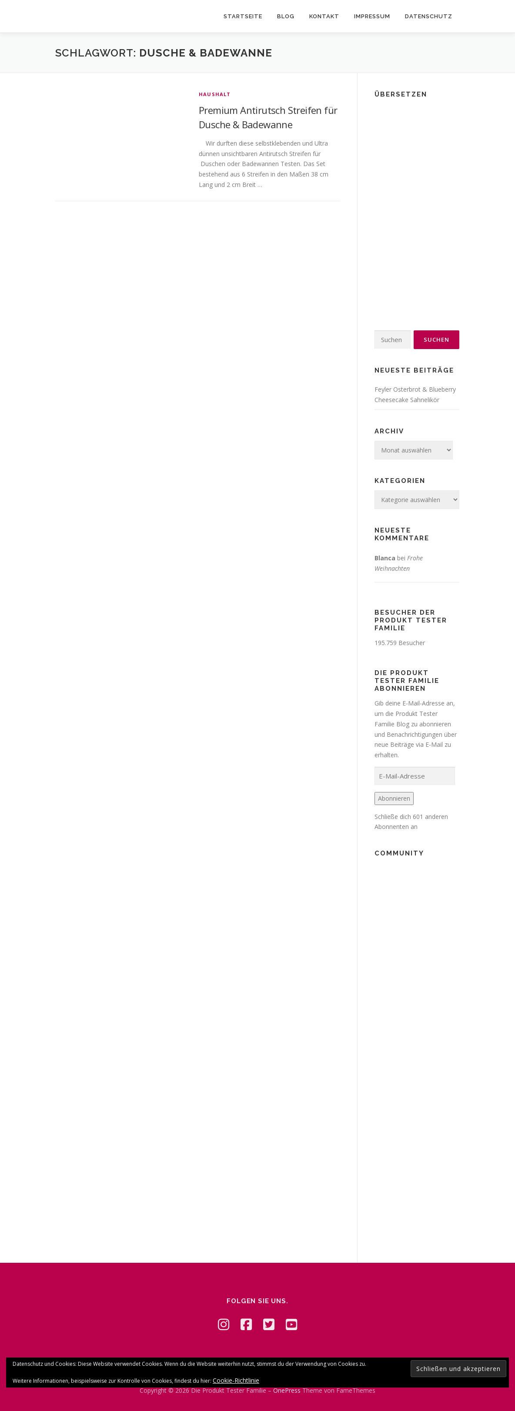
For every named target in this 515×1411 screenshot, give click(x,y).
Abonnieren (394, 798)
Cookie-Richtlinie (236, 1380)
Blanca (385, 558)
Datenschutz (428, 16)
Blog (285, 16)
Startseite (243, 16)
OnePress (287, 1390)
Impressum (372, 16)
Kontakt (324, 16)
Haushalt (215, 94)
